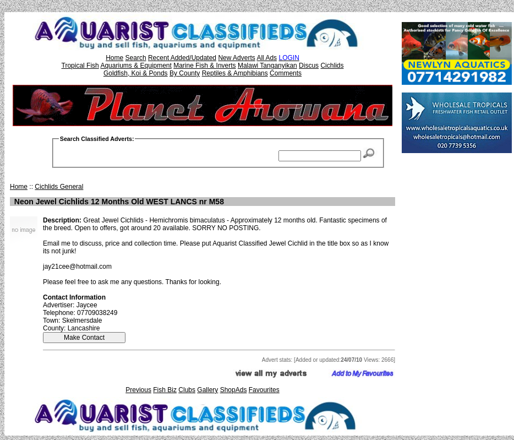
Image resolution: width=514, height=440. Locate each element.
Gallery (207, 390)
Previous (138, 390)
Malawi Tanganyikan (267, 65)
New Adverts (236, 58)
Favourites (264, 390)
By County (184, 73)
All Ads (266, 58)
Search (135, 58)
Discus (309, 65)
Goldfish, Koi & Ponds (135, 73)
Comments (286, 73)
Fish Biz (165, 390)
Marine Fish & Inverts (204, 65)
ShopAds (233, 390)
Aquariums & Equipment (135, 65)
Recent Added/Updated (182, 58)
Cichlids (331, 65)
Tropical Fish (80, 65)
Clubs (186, 390)
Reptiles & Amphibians (235, 73)
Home (114, 58)
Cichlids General (59, 187)
